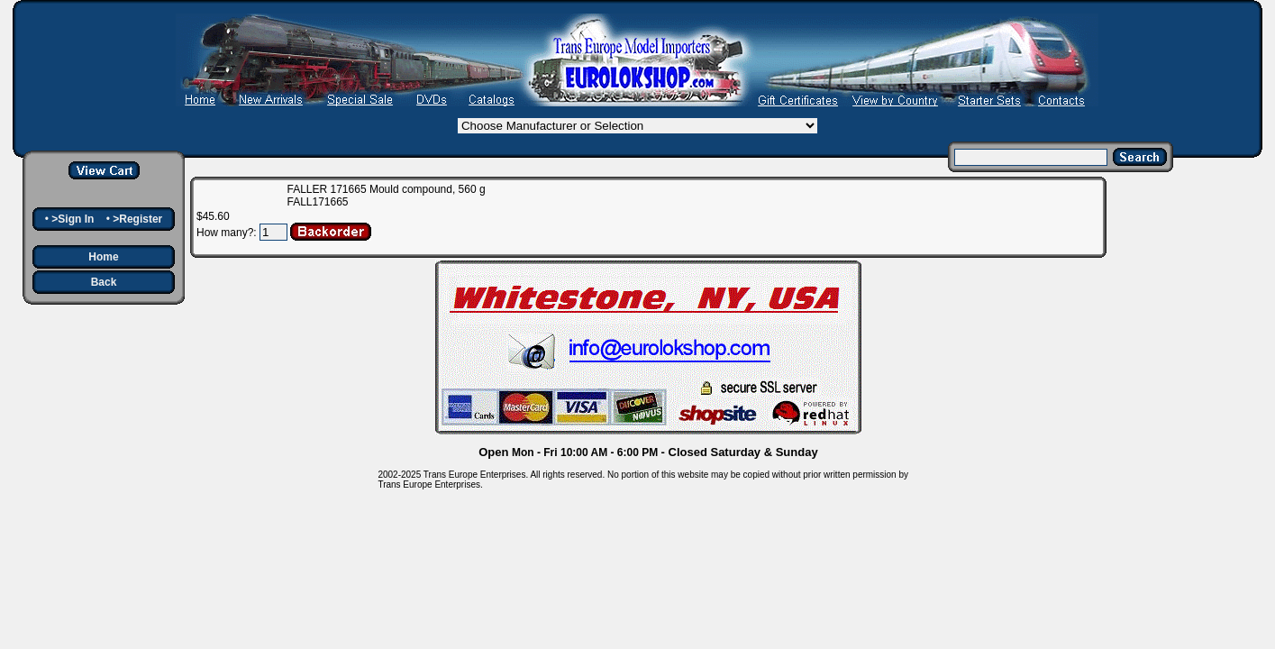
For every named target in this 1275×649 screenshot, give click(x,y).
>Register (137, 219)
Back (104, 282)
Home (103, 257)
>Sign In (72, 219)
